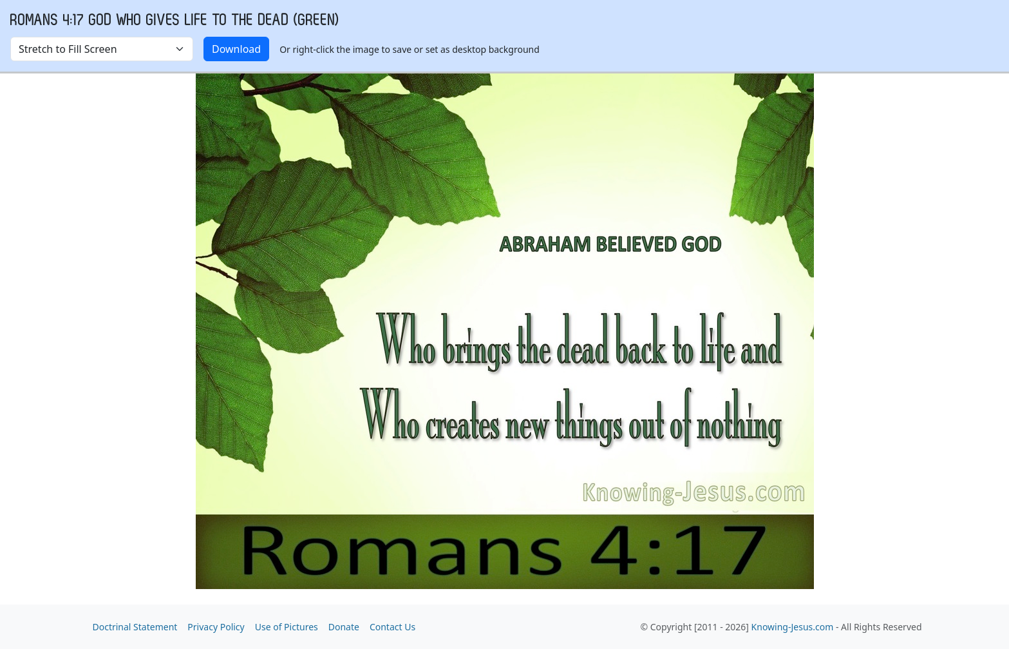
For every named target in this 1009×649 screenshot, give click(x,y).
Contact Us (392, 627)
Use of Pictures (286, 627)
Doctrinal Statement (135, 627)
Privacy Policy (215, 627)
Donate (343, 627)
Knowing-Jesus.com (792, 627)
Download (236, 49)
